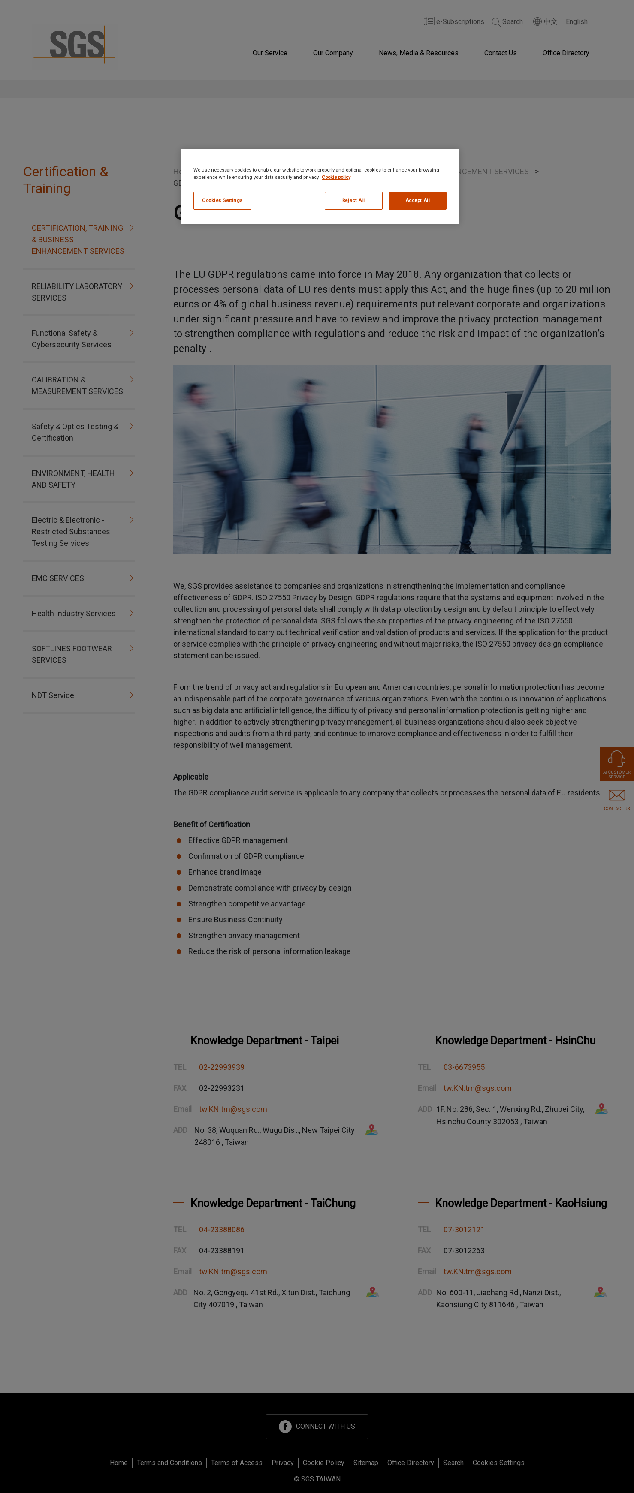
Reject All (353, 200)
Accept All (417, 200)
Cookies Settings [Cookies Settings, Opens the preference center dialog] (222, 200)
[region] (320, 186)
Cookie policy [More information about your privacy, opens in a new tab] (336, 177)
